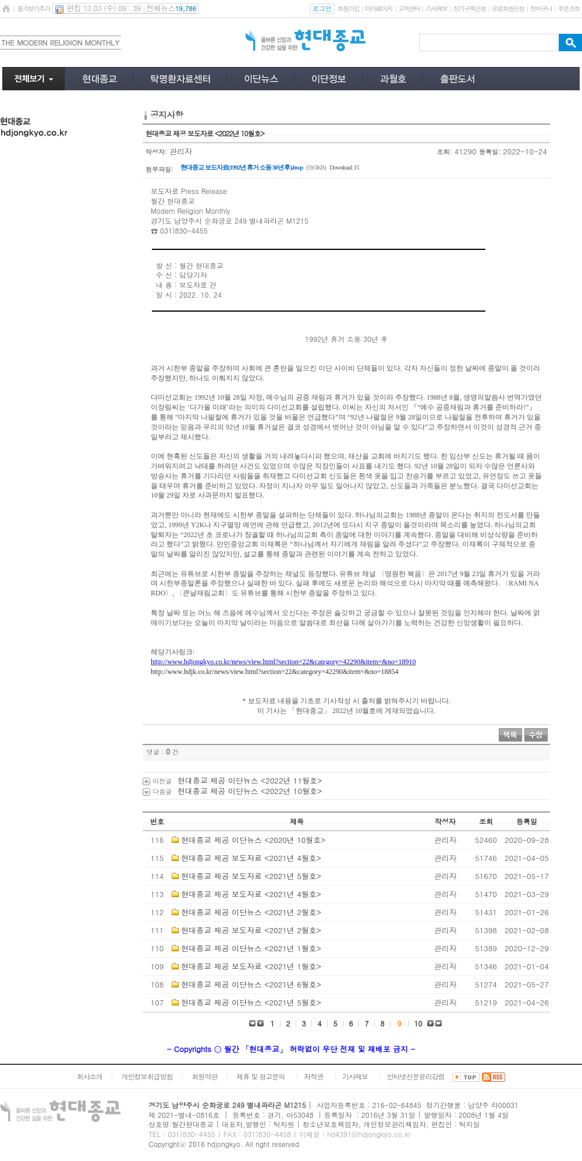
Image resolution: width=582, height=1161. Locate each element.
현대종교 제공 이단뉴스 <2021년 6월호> (251, 984)
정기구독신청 (469, 8)
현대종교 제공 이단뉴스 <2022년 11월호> (250, 780)
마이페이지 (378, 8)
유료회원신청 (508, 8)
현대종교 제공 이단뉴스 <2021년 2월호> (251, 911)
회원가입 (348, 8)
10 (418, 1023)
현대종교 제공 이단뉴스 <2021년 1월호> (251, 948)
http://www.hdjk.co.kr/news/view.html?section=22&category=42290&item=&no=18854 (274, 672)
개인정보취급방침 (147, 1076)
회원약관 (204, 1076)
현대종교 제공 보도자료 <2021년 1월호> (251, 966)
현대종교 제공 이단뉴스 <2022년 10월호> (250, 790)
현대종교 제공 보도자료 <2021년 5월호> (251, 875)
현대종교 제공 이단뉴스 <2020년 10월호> (253, 839)
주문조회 (568, 8)
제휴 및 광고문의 (260, 1076)
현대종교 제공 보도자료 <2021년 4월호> (251, 857)
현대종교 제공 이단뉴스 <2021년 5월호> (251, 1002)
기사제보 (436, 8)
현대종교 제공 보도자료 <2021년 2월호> (251, 930)
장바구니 (541, 8)
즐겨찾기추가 (33, 8)
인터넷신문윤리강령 (416, 1076)
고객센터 (409, 8)
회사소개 (89, 1076)
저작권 (313, 1076)
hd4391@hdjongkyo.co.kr (369, 1134)
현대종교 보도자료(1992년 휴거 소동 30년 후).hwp (241, 167)
